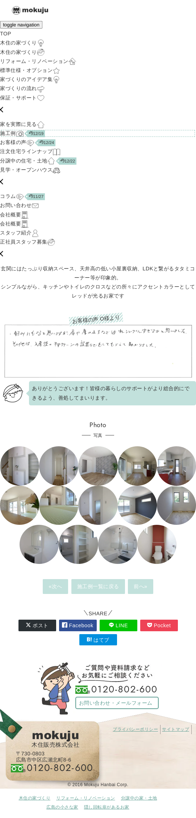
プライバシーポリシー (135, 729)
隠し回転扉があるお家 (106, 807)
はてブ (98, 640)
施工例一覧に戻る (98, 586)
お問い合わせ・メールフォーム (116, 703)
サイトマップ (175, 729)
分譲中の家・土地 (139, 798)
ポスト (37, 625)
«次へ (55, 586)
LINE (118, 625)
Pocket (159, 625)
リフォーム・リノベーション (85, 798)
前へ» (140, 586)
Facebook (77, 625)
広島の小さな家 (62, 807)
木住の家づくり (35, 798)
